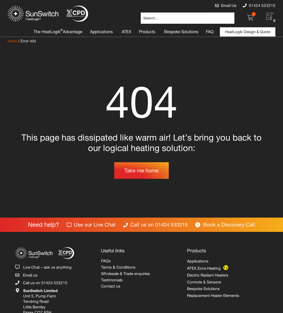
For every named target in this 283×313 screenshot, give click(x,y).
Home (12, 40)
